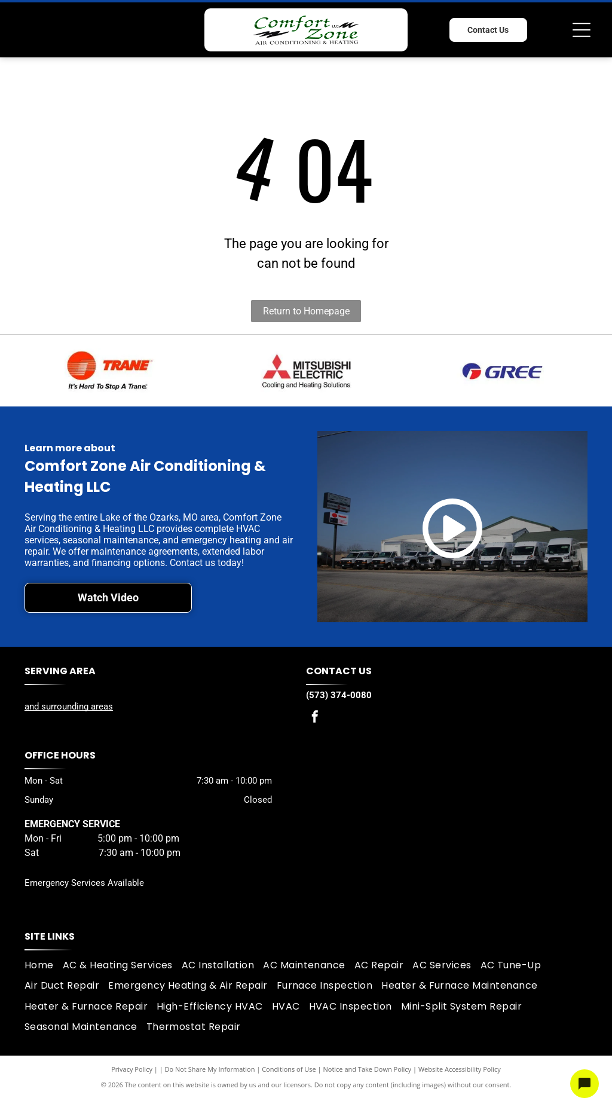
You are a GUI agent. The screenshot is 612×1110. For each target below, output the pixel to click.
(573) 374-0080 (339, 695)
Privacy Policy (131, 1069)
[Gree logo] (502, 371)
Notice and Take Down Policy (367, 1069)
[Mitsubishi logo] (306, 371)
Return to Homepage (306, 311)
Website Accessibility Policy (459, 1069)
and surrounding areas (69, 706)
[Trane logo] (110, 371)
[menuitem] (44, 965)
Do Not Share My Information (210, 1069)
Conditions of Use (289, 1069)
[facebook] (315, 718)
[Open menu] (581, 30)
